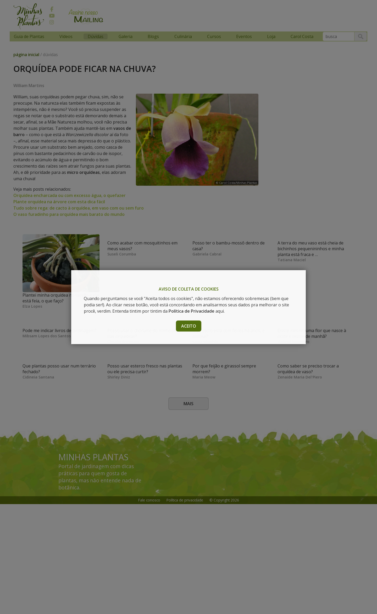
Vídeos (66, 36)
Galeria (125, 36)
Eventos (244, 36)
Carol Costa (302, 36)
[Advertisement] (207, 15)
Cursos (214, 36)
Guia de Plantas (29, 36)
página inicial (26, 54)
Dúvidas (95, 36)
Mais (188, 513)
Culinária (183, 36)
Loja (271, 36)
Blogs (153, 36)
